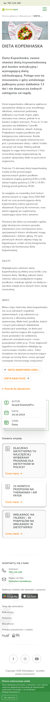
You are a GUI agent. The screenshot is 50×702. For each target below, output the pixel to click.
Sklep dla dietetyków (12, 606)
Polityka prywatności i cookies (17, 629)
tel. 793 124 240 (12, 2)
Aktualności (25, 16)
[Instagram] (25, 659)
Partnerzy (7, 617)
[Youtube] (37, 659)
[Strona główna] (10, 9)
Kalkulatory (8, 612)
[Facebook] (13, 659)
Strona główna (9, 16)
